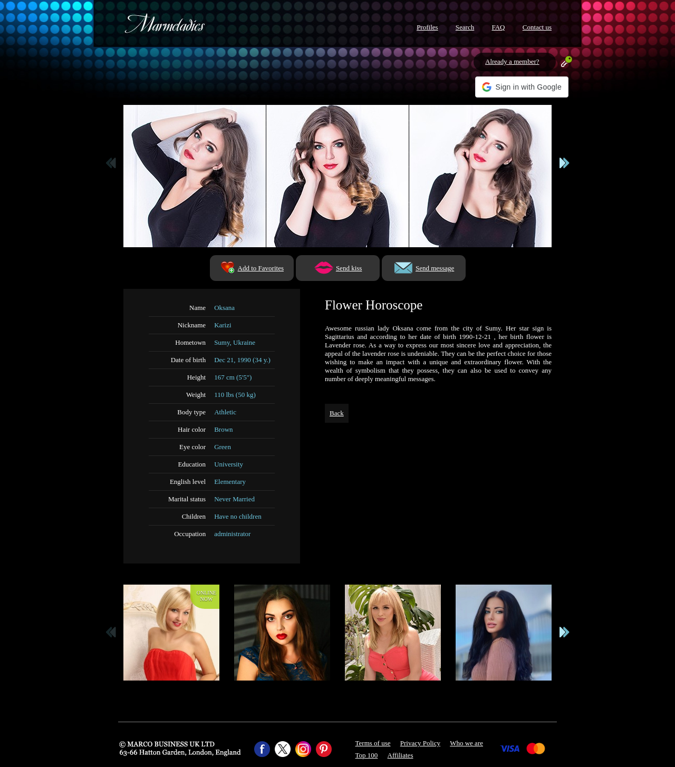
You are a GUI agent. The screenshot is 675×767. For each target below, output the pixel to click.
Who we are (466, 743)
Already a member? (512, 61)
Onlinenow (206, 596)
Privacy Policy (420, 743)
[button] (521, 87)
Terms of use (373, 743)
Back (337, 413)
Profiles (427, 27)
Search (465, 27)
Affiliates (400, 755)
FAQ (498, 27)
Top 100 (366, 755)
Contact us (537, 27)
